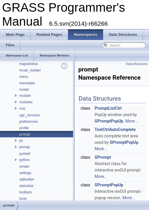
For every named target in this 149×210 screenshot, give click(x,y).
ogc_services (29, 115)
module (25, 96)
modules (25, 102)
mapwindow (28, 64)
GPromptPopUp (109, 121)
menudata (27, 83)
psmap (24, 147)
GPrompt (103, 157)
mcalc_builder (30, 70)
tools (23, 199)
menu (23, 77)
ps (21, 141)
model (24, 90)
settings (25, 173)
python (24, 160)
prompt (24, 134)
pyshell (24, 154)
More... (131, 121)
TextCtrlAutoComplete (115, 129)
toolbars (25, 192)
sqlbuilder (26, 179)
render (24, 166)
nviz (22, 108)
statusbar (26, 186)
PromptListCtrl (108, 108)
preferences (28, 122)
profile (24, 128)
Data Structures (137, 64)
